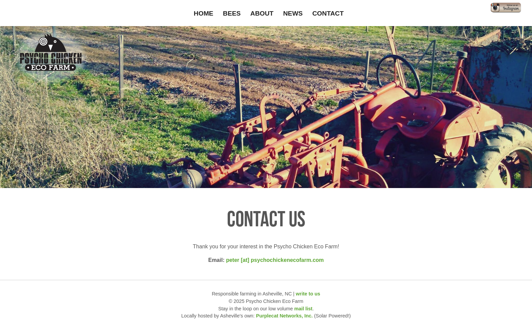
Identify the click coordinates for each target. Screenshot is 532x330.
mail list (303, 308)
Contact (328, 13)
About (261, 13)
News (293, 13)
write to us (308, 293)
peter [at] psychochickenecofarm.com (275, 260)
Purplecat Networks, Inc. (284, 315)
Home (203, 13)
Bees (232, 13)
